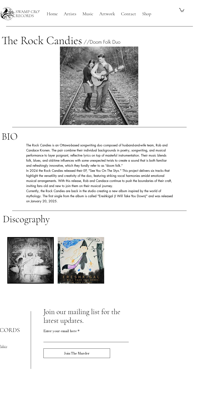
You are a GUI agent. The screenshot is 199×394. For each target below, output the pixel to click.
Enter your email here (60, 331)
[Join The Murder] (76, 353)
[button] (70, 14)
